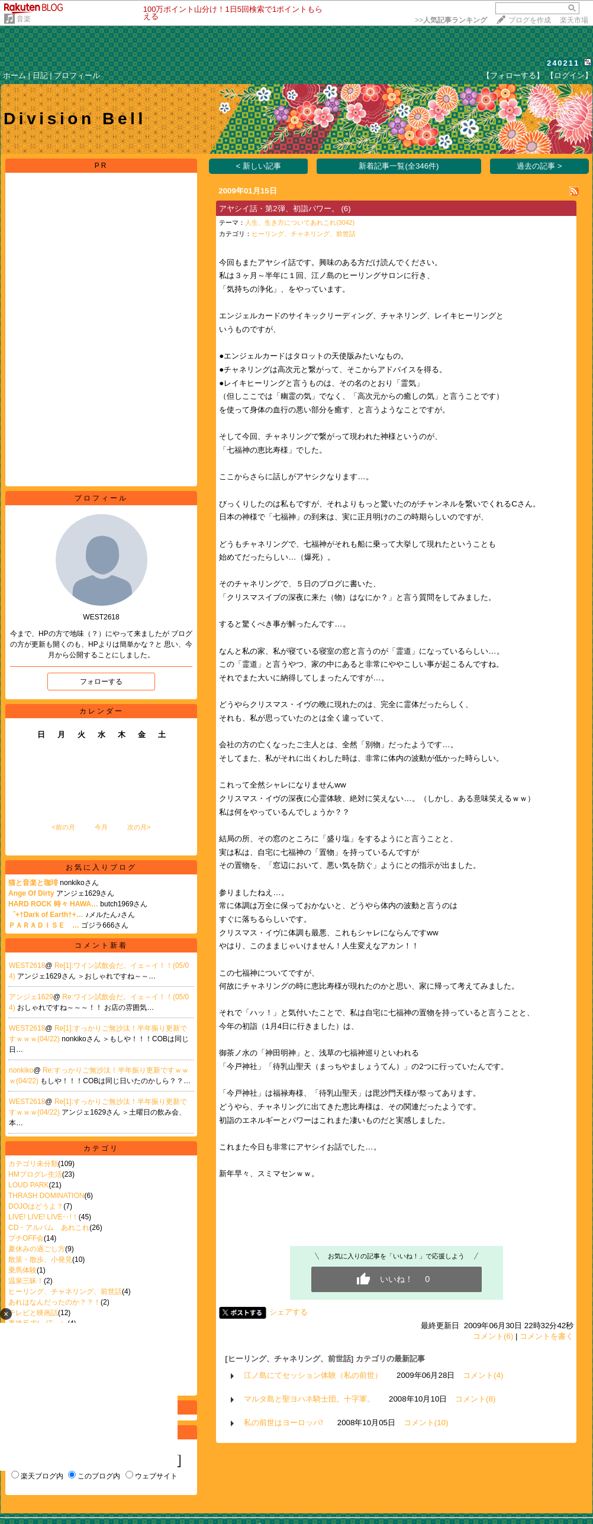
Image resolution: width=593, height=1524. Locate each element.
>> (451, 20)
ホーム (14, 75)
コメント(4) (483, 1375)
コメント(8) (475, 1398)
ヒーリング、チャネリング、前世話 (65, 1291)
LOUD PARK (28, 1185)
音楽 (24, 19)
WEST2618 (27, 965)
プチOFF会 (26, 1238)
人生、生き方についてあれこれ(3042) (299, 222)
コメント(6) (493, 1336)
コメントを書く (546, 1336)
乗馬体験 (22, 1270)
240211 (563, 63)
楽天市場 (574, 20)
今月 (101, 827)
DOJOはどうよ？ (35, 1206)
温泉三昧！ (26, 1281)
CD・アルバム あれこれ (48, 1227)
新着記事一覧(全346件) (399, 166)
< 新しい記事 (259, 166)
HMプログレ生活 (35, 1174)
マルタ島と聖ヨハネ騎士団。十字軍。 (309, 1398)
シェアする (288, 1311)
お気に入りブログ (101, 867)
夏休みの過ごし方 (36, 1249)
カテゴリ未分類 (33, 1164)
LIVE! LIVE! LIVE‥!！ (43, 1217)
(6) (345, 208)
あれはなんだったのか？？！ (54, 1302)
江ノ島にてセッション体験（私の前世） (313, 1375)
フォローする (101, 681)
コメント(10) (426, 1422)
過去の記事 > (539, 166)
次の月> (138, 827)
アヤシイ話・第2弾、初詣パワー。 (279, 208)
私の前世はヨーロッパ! (283, 1422)
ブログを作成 (529, 20)
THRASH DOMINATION (46, 1196)
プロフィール (77, 75)
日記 (40, 75)
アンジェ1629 (31, 997)
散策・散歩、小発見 (40, 1259)
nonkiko (21, 1070)
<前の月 (63, 827)
